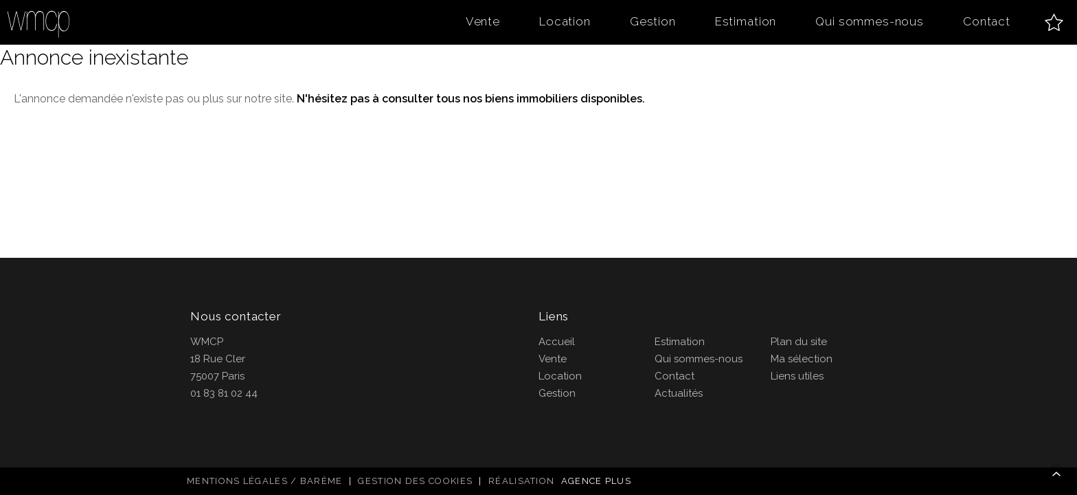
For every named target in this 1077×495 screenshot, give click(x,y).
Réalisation (561, 481)
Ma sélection (801, 359)
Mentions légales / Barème (265, 481)
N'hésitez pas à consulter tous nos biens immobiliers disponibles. (471, 98)
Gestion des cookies (415, 481)
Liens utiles (797, 376)
